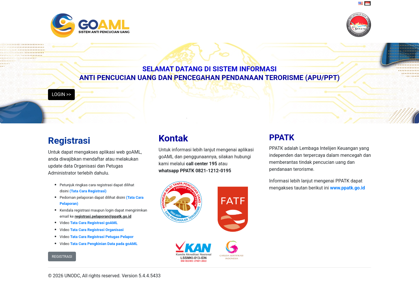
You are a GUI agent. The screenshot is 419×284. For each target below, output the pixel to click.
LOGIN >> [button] (61, 94)
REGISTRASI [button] (62, 256)
